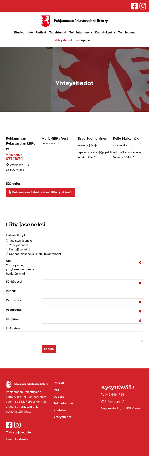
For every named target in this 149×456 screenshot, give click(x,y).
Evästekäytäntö (17, 439)
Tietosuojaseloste (18, 432)
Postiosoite (14, 310)
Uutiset (41, 32)
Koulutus (60, 410)
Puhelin (11, 291)
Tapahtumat (57, 32)
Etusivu (19, 32)
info (30, 32)
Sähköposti (14, 282)
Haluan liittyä (15, 235)
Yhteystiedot (63, 40)
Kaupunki (12, 319)
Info (56, 390)
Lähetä (49, 349)
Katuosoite (13, 300)
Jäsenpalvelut (85, 40)
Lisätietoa (13, 328)
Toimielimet (126, 32)
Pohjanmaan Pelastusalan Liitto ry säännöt (40, 192)
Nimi (20, 267)
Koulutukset (103, 32)
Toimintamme (79, 32)
